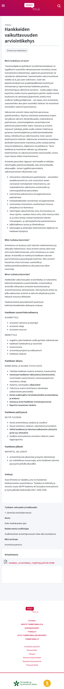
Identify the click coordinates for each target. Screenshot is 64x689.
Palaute (32, 654)
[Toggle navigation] (3, 6)
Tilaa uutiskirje (32, 665)
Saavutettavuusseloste (32, 661)
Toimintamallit (32, 639)
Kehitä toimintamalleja (32, 624)
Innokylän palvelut (32, 646)
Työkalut (32, 631)
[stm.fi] (47, 683)
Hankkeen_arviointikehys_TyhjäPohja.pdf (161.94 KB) (31, 563)
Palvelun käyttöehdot (32, 657)
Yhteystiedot (32, 650)
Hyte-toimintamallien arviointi (32, 635)
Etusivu (32, 620)
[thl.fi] (26, 683)
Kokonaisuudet (32, 628)
